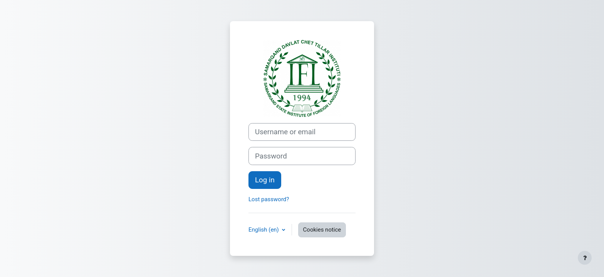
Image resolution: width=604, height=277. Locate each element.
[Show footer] (585, 258)
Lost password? (268, 199)
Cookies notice (322, 229)
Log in (265, 180)
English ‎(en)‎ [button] (264, 229)
